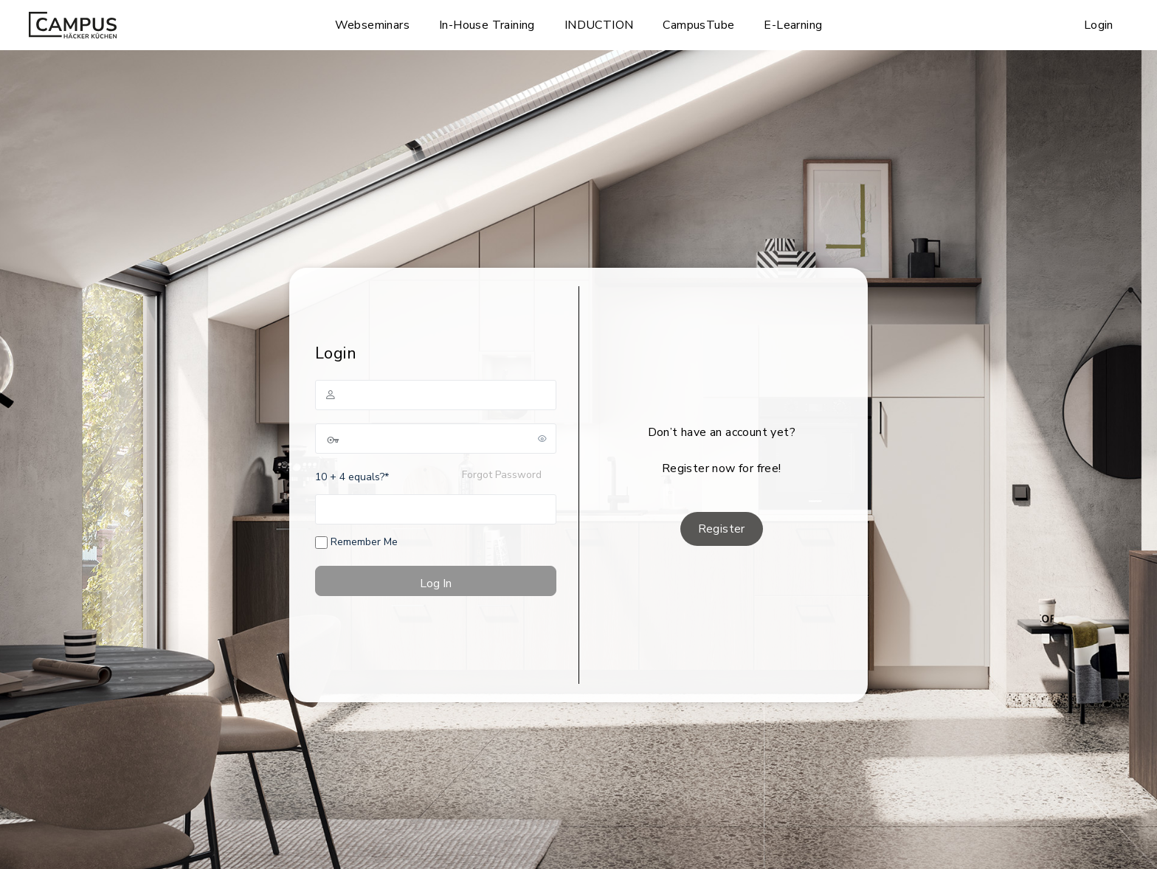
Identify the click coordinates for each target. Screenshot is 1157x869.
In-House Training (487, 25)
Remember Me (356, 542)
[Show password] (542, 438)
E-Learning (793, 25)
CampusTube (698, 25)
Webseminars (372, 25)
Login (1098, 25)
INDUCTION (599, 25)
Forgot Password (502, 475)
